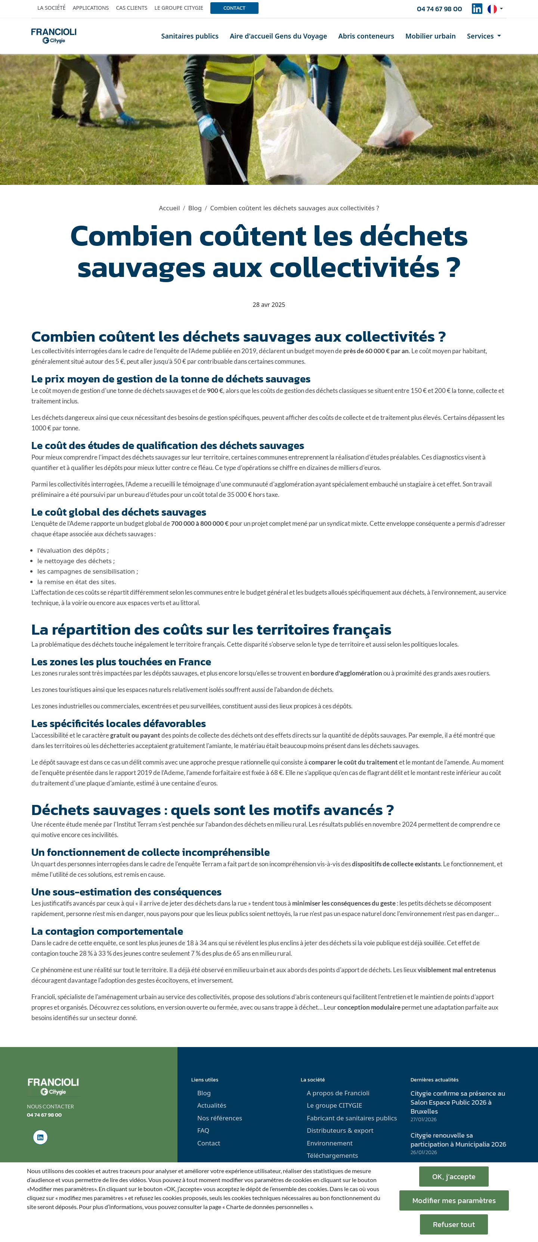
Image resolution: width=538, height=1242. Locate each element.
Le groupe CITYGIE (334, 1105)
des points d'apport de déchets (349, 970)
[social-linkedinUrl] (477, 11)
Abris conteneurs (366, 35)
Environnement (330, 1143)
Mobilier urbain (430, 35)
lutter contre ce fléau (183, 468)
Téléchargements (332, 1155)
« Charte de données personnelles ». (267, 1206)
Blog (195, 208)
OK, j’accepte (454, 1176)
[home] (53, 35)
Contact (234, 8)
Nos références (219, 1118)
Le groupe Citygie (179, 7)
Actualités (211, 1105)
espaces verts (146, 603)
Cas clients (131, 7)
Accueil (169, 208)
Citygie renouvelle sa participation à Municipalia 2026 (458, 1139)
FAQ (203, 1130)
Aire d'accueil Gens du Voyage (278, 35)
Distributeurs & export (340, 1130)
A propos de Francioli (338, 1093)
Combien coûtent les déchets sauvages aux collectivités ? (294, 208)
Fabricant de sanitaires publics (352, 1118)
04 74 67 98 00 (439, 9)
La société (51, 7)
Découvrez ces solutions (122, 1007)
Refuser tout (454, 1224)
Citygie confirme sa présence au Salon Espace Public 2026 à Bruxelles (458, 1102)
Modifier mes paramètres (454, 1200)
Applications (91, 7)
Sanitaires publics (190, 35)
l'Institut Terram (135, 824)
